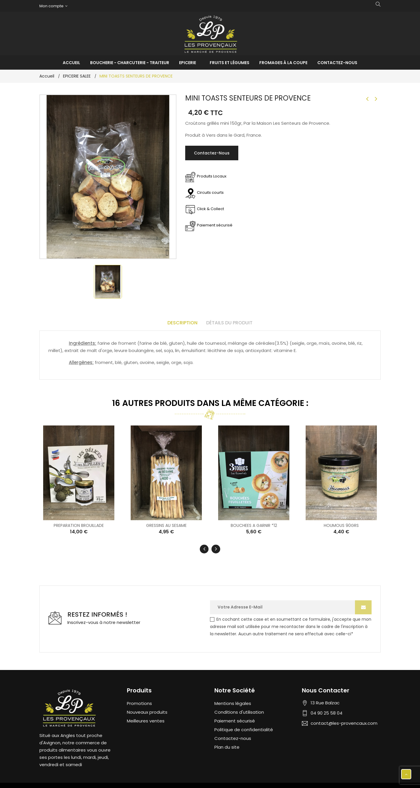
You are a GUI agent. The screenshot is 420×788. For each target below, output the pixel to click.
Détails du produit (229, 322)
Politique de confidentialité (243, 729)
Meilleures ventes (145, 720)
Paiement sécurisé (234, 720)
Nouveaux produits (147, 711)
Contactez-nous (212, 153)
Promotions (139, 703)
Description (182, 322)
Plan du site (226, 746)
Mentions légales (232, 703)
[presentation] (204, 548)
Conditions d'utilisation (239, 711)
